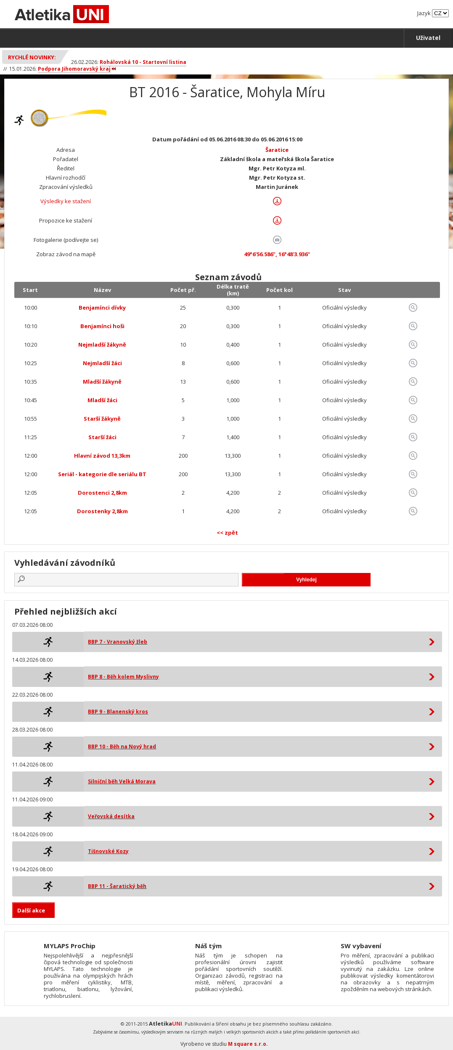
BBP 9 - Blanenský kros (118, 711)
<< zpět (227, 532)
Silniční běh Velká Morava (122, 781)
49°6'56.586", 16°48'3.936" (277, 254)
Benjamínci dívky (102, 307)
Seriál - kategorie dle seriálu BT (102, 474)
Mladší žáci (102, 400)
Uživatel (428, 38)
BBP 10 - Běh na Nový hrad (122, 746)
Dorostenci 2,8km (102, 492)
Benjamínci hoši (102, 326)
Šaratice (277, 150)
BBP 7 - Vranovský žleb (117, 641)
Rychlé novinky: (32, 57)
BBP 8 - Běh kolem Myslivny (123, 676)
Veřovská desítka (111, 816)
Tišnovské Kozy (108, 851)
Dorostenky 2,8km (102, 511)
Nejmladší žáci (102, 363)
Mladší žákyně (102, 381)
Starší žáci (102, 437)
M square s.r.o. (248, 1043)
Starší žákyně (102, 418)
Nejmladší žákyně (102, 344)
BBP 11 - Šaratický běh (117, 886)
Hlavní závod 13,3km (102, 455)
